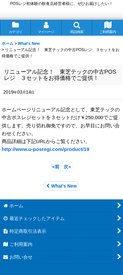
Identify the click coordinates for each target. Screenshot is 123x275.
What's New (61, 186)
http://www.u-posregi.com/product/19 (45, 149)
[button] (77, 28)
